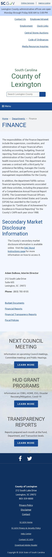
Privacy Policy (26, 505)
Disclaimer (26, 510)
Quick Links (42, 26)
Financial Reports (13, 309)
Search (43, 94)
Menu (6, 106)
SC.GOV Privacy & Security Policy (26, 528)
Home (5, 118)
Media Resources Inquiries (35, 46)
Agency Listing (44, 3)
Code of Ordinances (38, 39)
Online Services (27, 3)
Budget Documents (14, 303)
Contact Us (20, 19)
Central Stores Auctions (36, 33)
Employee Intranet (39, 19)
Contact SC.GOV (26, 539)
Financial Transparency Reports (21, 314)
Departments (18, 118)
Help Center (26, 533)
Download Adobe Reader (26, 545)
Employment (26, 26)
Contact (26, 514)
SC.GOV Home (26, 522)
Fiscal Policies (12, 320)
